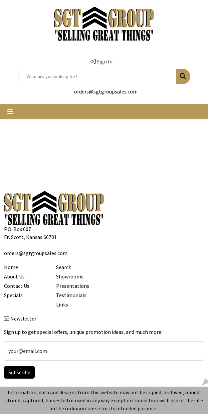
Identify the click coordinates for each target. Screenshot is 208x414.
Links (62, 304)
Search (63, 267)
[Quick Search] (97, 76)
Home (11, 267)
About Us (14, 276)
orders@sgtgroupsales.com (106, 91)
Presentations (72, 285)
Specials (13, 295)
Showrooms (69, 276)
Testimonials (71, 295)
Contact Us (16, 285)
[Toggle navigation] (10, 111)
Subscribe (19, 372)
